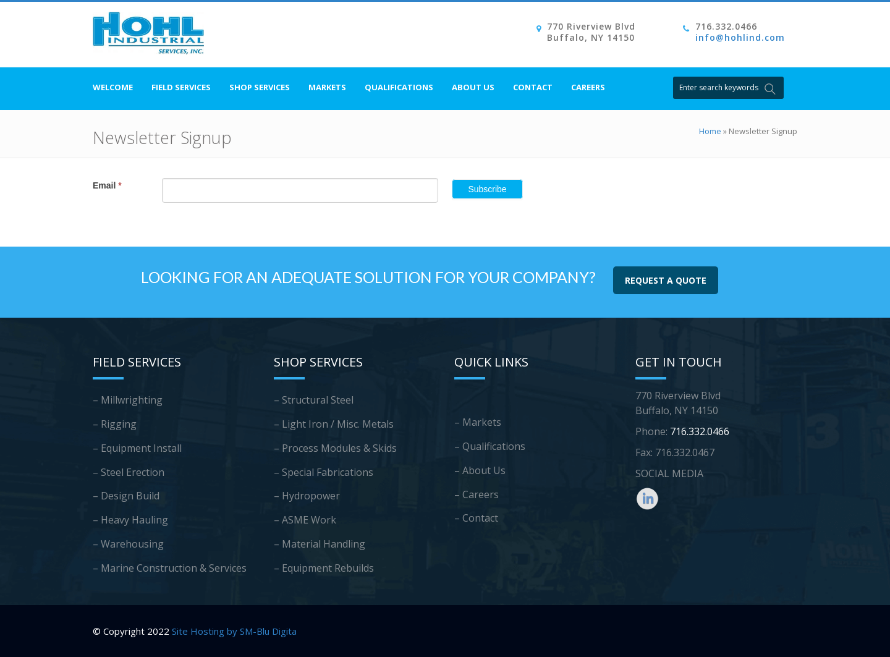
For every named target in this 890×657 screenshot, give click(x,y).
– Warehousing (128, 544)
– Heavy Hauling (130, 520)
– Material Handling (319, 544)
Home (710, 131)
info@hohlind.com (740, 37)
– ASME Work (305, 520)
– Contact (476, 518)
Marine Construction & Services (174, 568)
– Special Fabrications (323, 472)
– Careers (476, 494)
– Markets (477, 422)
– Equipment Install (137, 448)
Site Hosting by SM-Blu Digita (234, 631)
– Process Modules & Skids (335, 448)
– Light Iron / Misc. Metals (334, 424)
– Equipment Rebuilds (324, 568)
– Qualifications (489, 446)
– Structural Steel (314, 400)
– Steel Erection (128, 472)
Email (107, 185)
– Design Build (126, 495)
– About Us (480, 470)
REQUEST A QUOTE (665, 280)
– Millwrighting (128, 400)
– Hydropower (307, 495)
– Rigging (115, 424)
